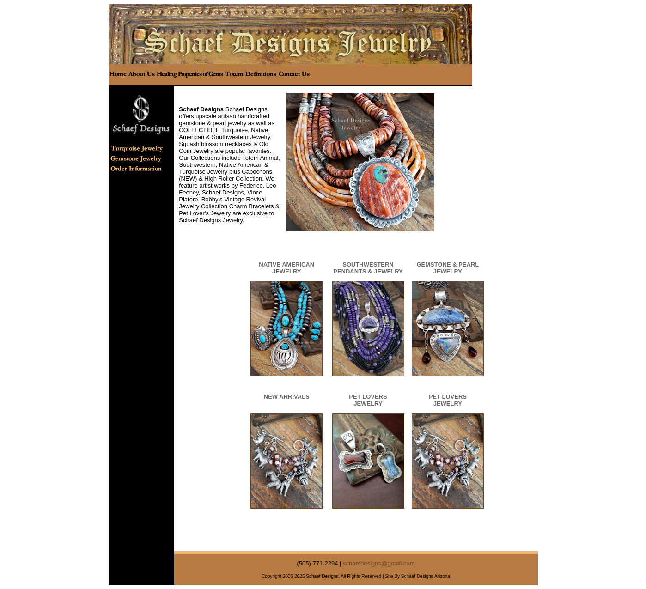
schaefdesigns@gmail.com (379, 563)
